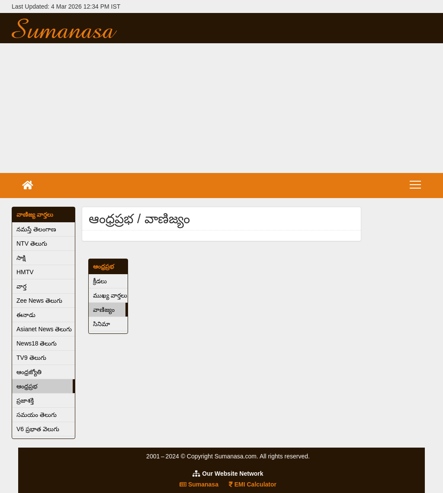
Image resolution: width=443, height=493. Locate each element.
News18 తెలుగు (36, 343)
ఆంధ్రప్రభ (27, 386)
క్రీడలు (100, 281)
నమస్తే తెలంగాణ (36, 229)
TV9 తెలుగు (31, 357)
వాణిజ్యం (104, 309)
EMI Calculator (252, 484)
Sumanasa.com (78, 28)
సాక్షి (21, 257)
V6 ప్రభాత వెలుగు (37, 429)
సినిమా (101, 323)
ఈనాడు (25, 314)
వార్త (21, 286)
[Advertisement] (221, 108)
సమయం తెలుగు (36, 414)
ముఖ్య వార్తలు (110, 295)
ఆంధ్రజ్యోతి (29, 371)
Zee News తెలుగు (39, 300)
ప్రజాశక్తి (25, 400)
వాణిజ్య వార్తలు (34, 214)
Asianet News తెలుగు (44, 329)
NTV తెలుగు (31, 243)
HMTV (25, 272)
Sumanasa (199, 484)
